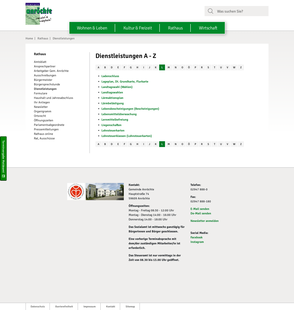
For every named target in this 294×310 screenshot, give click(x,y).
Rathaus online (43, 134)
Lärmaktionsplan (112, 98)
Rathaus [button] (175, 28)
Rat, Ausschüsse (44, 138)
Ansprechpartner (45, 66)
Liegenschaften (111, 125)
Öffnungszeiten (43, 120)
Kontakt (110, 306)
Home (29, 38)
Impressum (89, 306)
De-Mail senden (200, 213)
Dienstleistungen (64, 38)
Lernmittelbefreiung (114, 120)
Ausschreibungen (45, 75)
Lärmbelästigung (112, 103)
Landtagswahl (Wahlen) (117, 87)
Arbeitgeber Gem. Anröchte (51, 71)
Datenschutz (38, 306)
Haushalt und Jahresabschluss (53, 98)
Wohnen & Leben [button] (92, 28)
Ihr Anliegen (42, 102)
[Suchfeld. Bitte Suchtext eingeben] (241, 11)
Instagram (197, 242)
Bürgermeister (43, 80)
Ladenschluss (110, 76)
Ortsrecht (40, 116)
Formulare (40, 93)
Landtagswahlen (112, 92)
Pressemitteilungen (46, 129)
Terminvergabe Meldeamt (3, 158)
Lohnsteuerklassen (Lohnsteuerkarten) (126, 136)
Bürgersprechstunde (47, 84)
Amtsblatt (40, 62)
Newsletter (41, 107)
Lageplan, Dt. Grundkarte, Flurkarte (124, 81)
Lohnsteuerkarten (112, 130)
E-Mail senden (199, 209)
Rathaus (43, 38)
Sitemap (130, 306)
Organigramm (42, 111)
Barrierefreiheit (64, 306)
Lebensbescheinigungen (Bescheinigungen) (130, 109)
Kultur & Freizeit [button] (137, 28)
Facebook (196, 237)
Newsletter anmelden (204, 221)
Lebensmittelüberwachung (119, 114)
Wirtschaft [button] (208, 28)
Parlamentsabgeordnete (49, 125)
